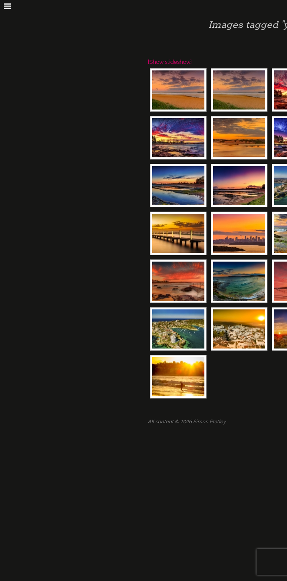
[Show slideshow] (170, 62)
